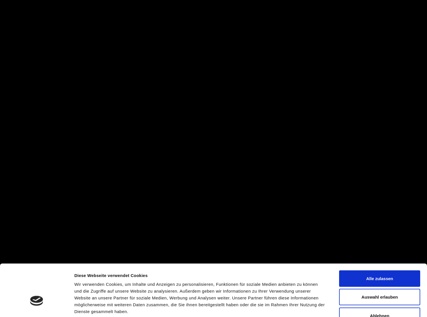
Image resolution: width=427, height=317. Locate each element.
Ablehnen (379, 279)
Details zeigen (301, 305)
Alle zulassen (379, 242)
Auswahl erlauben (380, 261)
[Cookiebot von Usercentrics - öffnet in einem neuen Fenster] (37, 306)
